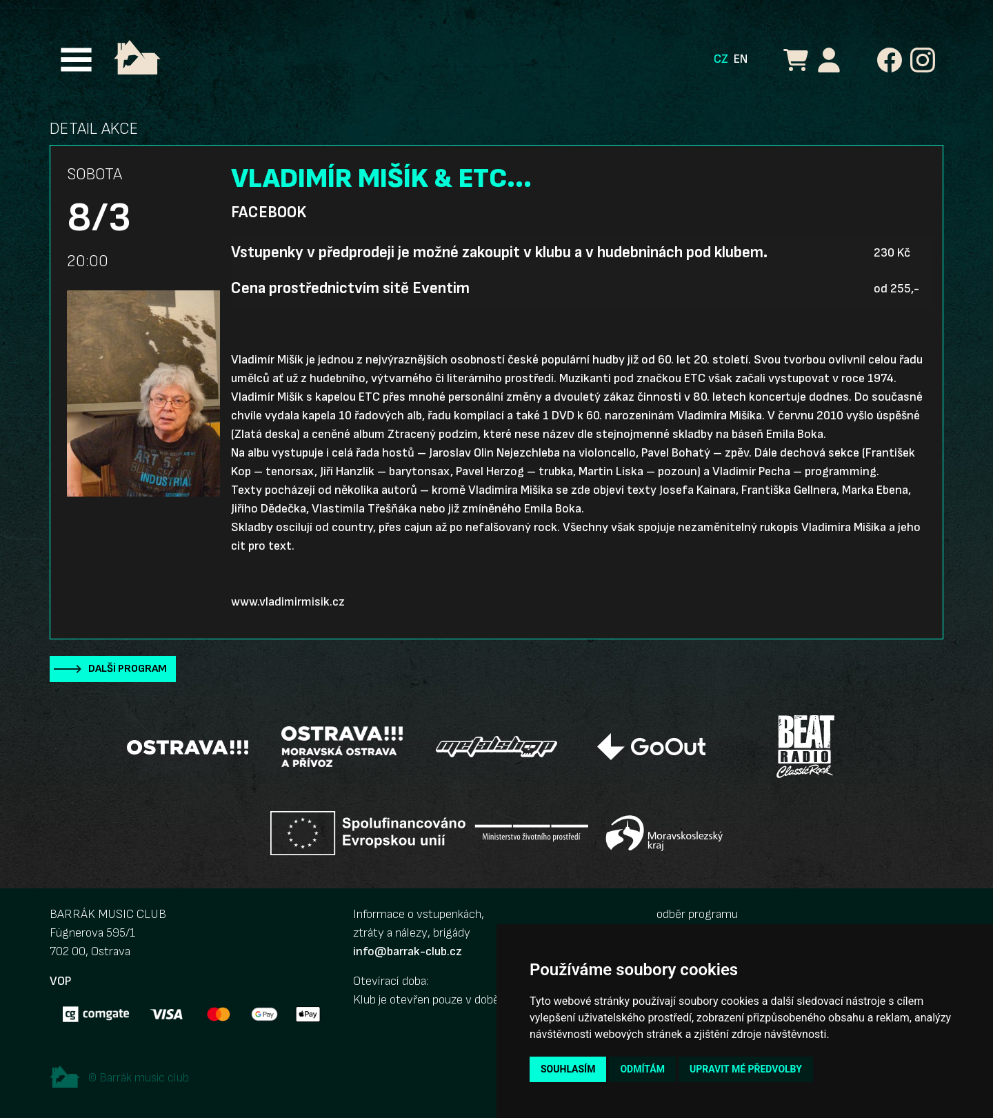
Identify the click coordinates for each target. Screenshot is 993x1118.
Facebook (268, 212)
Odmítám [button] (642, 1069)
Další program (127, 668)
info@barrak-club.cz (407, 951)
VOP (60, 981)
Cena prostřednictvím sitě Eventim (350, 288)
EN (741, 59)
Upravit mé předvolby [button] (746, 1069)
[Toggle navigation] (76, 60)
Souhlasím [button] (568, 1069)
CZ (721, 59)
